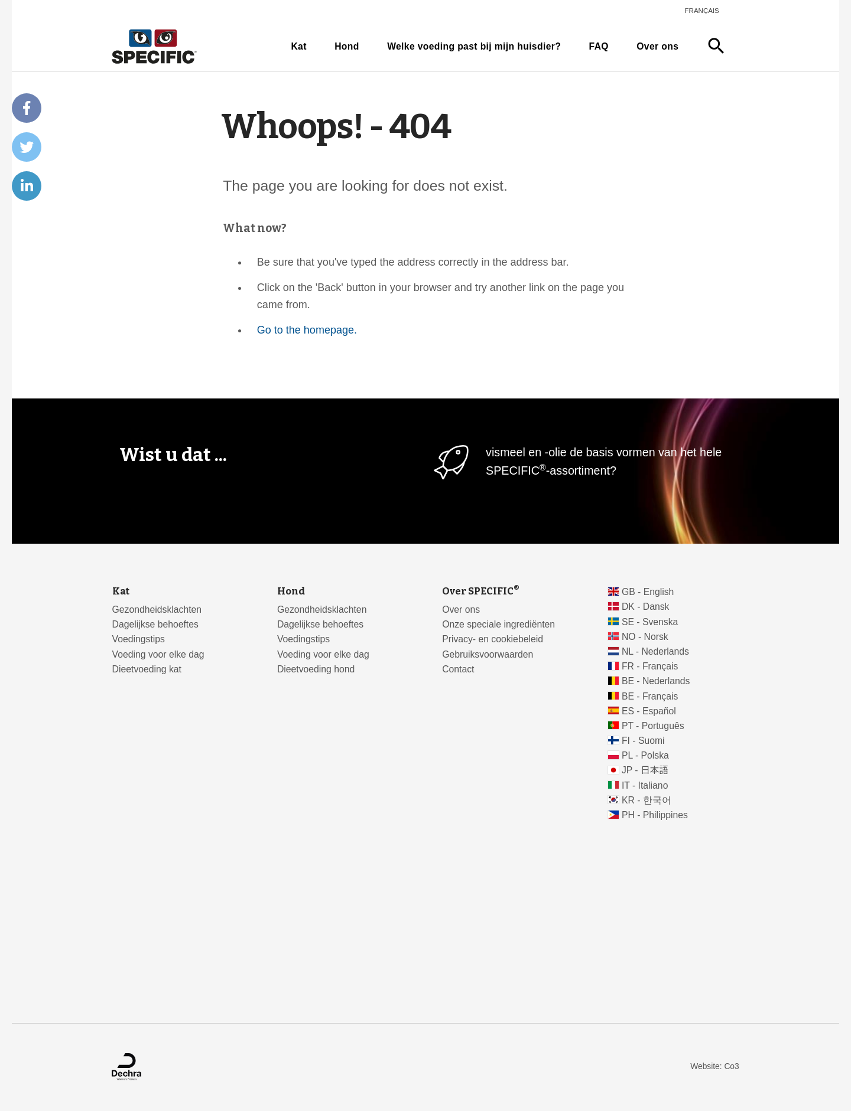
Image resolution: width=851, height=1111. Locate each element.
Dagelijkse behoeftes (155, 624)
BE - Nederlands (656, 681)
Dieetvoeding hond (316, 669)
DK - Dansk (646, 607)
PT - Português (653, 726)
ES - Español (649, 711)
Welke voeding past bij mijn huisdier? (474, 46)
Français (702, 10)
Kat (298, 46)
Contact (458, 669)
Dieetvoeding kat (146, 669)
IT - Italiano (645, 785)
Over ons (657, 46)
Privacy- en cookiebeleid (492, 639)
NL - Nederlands (655, 651)
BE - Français (650, 696)
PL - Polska (645, 755)
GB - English (648, 592)
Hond (346, 46)
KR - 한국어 (646, 800)
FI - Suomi (643, 741)
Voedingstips (138, 639)
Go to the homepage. (307, 330)
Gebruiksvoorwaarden (487, 654)
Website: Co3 (714, 1066)
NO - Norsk (645, 637)
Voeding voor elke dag (158, 654)
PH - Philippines (655, 815)
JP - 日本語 (645, 770)
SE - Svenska (650, 622)
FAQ (599, 46)
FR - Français (650, 666)
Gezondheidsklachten (157, 609)
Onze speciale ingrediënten (498, 624)
